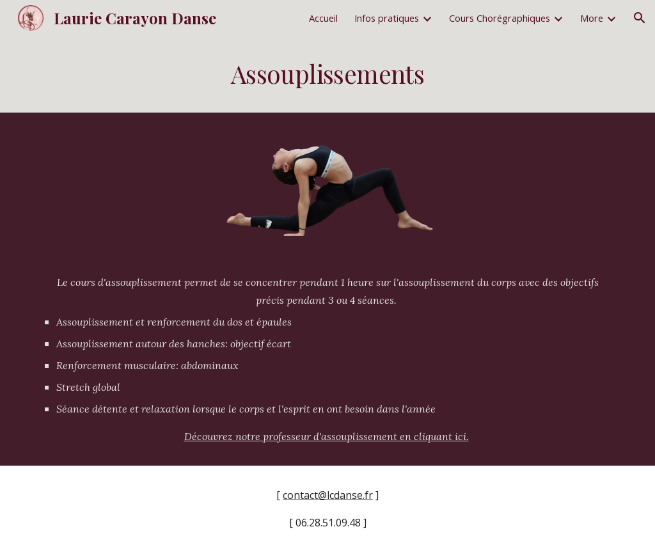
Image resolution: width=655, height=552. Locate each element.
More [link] (591, 18)
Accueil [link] (323, 18)
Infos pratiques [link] (386, 18)
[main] (327, 74)
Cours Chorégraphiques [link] (499, 18)
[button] (639, 18)
